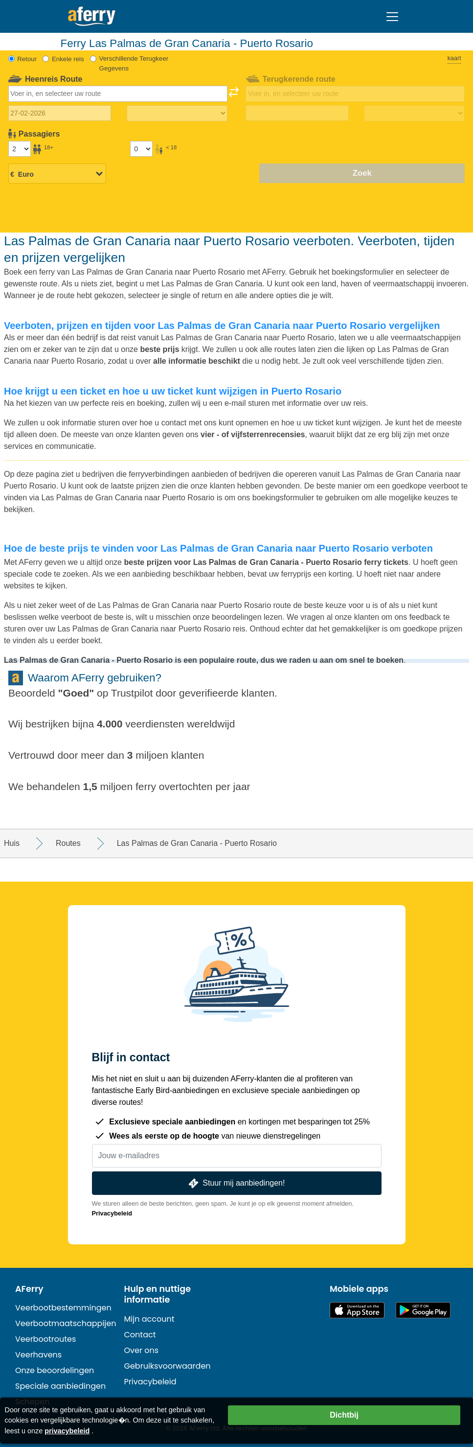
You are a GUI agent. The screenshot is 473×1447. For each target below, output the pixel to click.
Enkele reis (68, 59)
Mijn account (149, 1319)
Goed (76, 693)
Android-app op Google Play (423, 1310)
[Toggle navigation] (392, 16)
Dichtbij (344, 1415)
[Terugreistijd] (414, 113)
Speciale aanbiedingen (60, 1386)
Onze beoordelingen (54, 1370)
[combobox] (117, 93)
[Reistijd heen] (177, 113)
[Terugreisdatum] (297, 113)
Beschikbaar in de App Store (357, 1310)
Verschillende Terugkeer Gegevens (134, 63)
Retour (27, 59)
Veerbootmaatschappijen (65, 1323)
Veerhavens (38, 1354)
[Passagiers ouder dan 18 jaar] (19, 149)
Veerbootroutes (45, 1339)
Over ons (141, 1350)
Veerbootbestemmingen (63, 1307)
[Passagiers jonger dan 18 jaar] (141, 149)
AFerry (29, 1289)
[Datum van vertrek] (60, 113)
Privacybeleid (112, 1213)
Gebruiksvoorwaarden (167, 1366)
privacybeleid (67, 1431)
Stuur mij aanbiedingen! (235, 1183)
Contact (140, 1334)
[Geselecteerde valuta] (57, 174)
